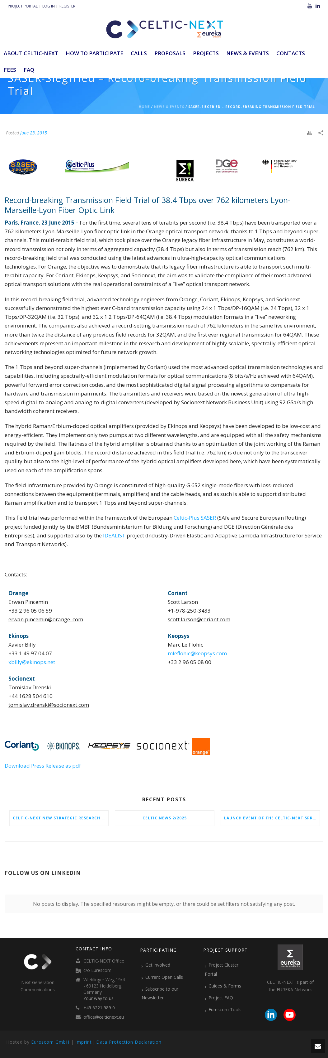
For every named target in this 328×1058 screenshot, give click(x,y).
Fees (10, 69)
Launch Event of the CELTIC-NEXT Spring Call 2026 (272, 818)
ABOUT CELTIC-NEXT (31, 53)
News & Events (247, 53)
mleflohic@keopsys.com (197, 653)
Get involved (156, 965)
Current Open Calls (162, 977)
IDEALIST (114, 535)
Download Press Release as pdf (43, 765)
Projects (206, 53)
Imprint (83, 1042)
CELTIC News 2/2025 (165, 818)
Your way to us (98, 998)
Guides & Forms (223, 986)
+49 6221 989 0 (99, 1008)
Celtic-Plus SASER (195, 517)
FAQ (29, 69)
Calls (139, 53)
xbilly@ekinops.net (31, 662)
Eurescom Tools (223, 1010)
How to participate (94, 53)
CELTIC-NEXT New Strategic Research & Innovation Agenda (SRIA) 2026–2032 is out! (60, 818)
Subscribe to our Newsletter (160, 993)
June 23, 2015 (33, 133)
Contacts (290, 53)
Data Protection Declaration (129, 1042)
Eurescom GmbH (50, 1042)
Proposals (169, 53)
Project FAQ (219, 998)
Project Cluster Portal (221, 969)
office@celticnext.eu (103, 1017)
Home (144, 106)
